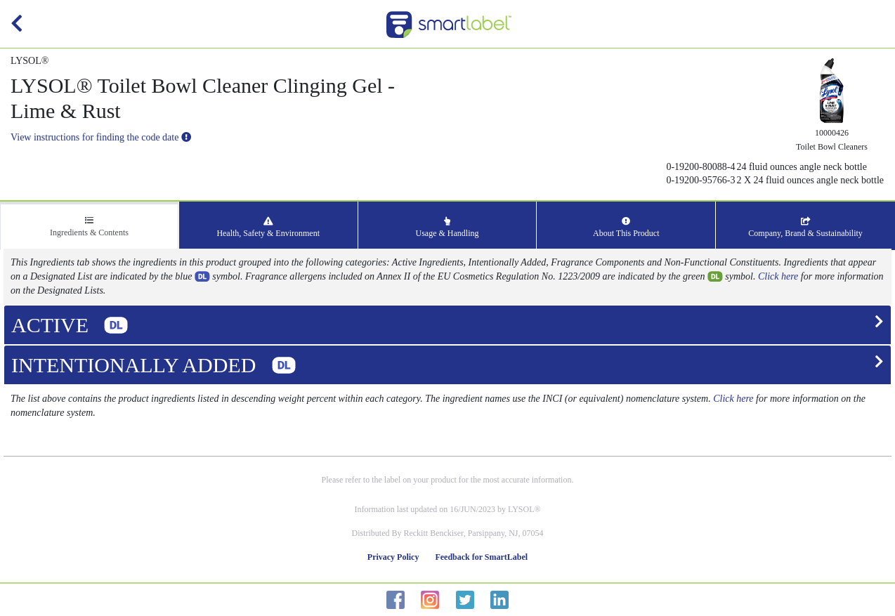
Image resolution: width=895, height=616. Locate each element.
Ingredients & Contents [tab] (89, 226)
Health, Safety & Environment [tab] (268, 227)
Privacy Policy (393, 557)
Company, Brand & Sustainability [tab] (805, 227)
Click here (778, 276)
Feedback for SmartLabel (481, 557)
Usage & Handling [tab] (447, 227)
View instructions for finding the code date (101, 137)
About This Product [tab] (626, 227)
